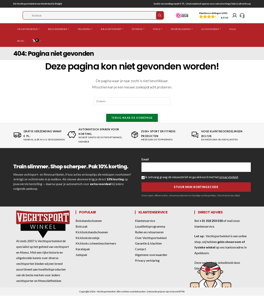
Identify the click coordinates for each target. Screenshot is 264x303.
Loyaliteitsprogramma (150, 234)
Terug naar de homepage (132, 125)
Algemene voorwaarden (151, 262)
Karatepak (83, 256)
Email (145, 167)
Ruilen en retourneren (149, 239)
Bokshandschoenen (89, 228)
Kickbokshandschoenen (92, 239)
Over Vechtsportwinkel (151, 245)
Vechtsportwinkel (218, 243)
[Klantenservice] (242, 17)
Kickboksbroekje (87, 245)
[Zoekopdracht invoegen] (132, 105)
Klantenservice (145, 228)
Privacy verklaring (147, 268)
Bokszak (82, 234)
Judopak (81, 262)
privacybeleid (228, 184)
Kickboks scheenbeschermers (96, 251)
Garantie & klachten (148, 251)
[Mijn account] (234, 17)
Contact (140, 256)
